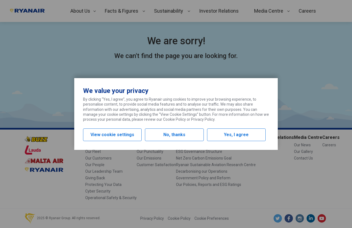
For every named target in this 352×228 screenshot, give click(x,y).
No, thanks (174, 134)
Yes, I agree (236, 134)
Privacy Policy (203, 119)
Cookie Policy (174, 119)
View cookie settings (112, 134)
